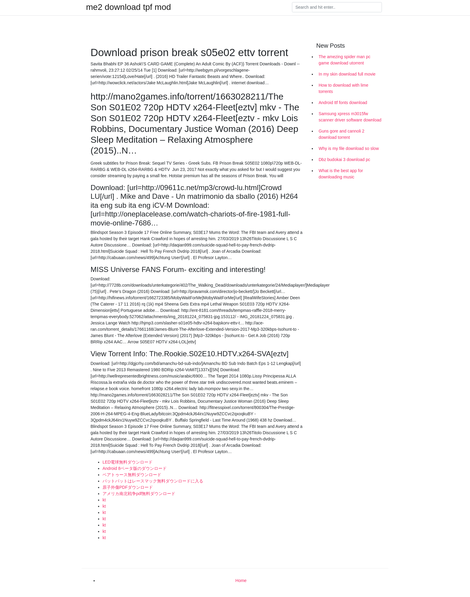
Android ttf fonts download (343, 102)
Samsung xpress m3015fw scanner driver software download (350, 116)
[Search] (337, 7)
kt (104, 499)
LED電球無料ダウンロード (128, 462)
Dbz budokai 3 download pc (344, 159)
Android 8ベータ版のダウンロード (135, 468)
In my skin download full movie (347, 74)
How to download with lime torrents (343, 88)
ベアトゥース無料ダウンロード (132, 474)
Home (240, 580)
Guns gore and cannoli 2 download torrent (341, 134)
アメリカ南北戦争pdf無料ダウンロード (139, 493)
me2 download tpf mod (128, 7)
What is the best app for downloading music (341, 173)
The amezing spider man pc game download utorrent (344, 59)
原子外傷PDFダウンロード (128, 487)
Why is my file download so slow (349, 148)
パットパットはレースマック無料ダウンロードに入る (153, 481)
